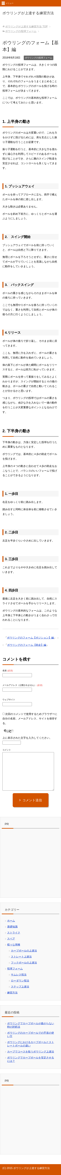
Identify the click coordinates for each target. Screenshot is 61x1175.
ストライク (13, 932)
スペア (11, 938)
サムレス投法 (19, 974)
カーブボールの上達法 (24, 950)
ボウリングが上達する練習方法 (28, 13)
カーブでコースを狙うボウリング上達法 (30, 1051)
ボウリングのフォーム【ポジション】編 (30, 637)
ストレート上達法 (21, 956)
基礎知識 (12, 926)
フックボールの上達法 (24, 962)
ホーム (11, 920)
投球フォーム (15, 968)
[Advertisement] (30, 864)
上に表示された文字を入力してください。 (27, 737)
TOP (26, 26)
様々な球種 (13, 944)
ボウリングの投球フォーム (38, 57)
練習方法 (12, 992)
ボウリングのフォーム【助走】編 (26, 645)
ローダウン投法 (20, 980)
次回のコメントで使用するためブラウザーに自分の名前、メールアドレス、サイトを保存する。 (29, 719)
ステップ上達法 (20, 986)
